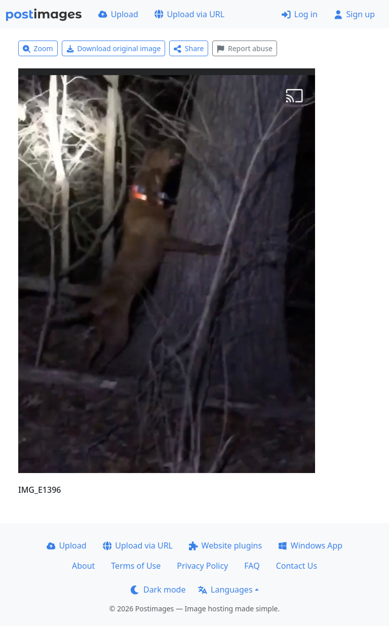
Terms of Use (136, 565)
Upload (118, 14)
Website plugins (225, 545)
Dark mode (158, 589)
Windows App (310, 545)
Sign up (354, 14)
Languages (225, 589)
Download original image (113, 48)
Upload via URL (189, 14)
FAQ (251, 565)
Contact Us (296, 565)
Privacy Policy (202, 565)
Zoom (38, 48)
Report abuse (244, 48)
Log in (300, 14)
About (83, 565)
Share (189, 48)
